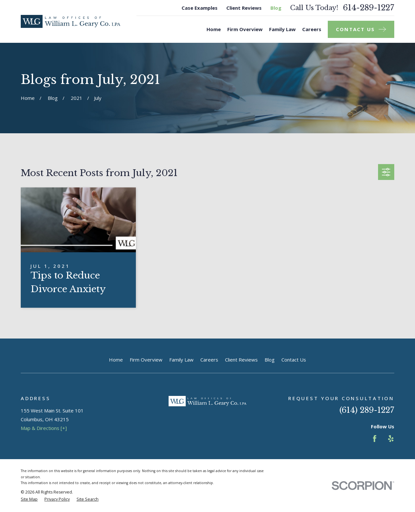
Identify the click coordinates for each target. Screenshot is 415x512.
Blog (275, 8)
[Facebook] (374, 438)
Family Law (181, 359)
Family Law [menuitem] (282, 29)
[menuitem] (29, 499)
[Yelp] (390, 438)
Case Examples (200, 8)
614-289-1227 (368, 8)
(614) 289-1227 (366, 410)
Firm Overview (146, 359)
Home (116, 359)
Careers (209, 359)
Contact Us (293, 359)
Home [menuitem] (214, 29)
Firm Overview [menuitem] (245, 29)
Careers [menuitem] (311, 29)
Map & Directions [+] (44, 428)
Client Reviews (244, 8)
